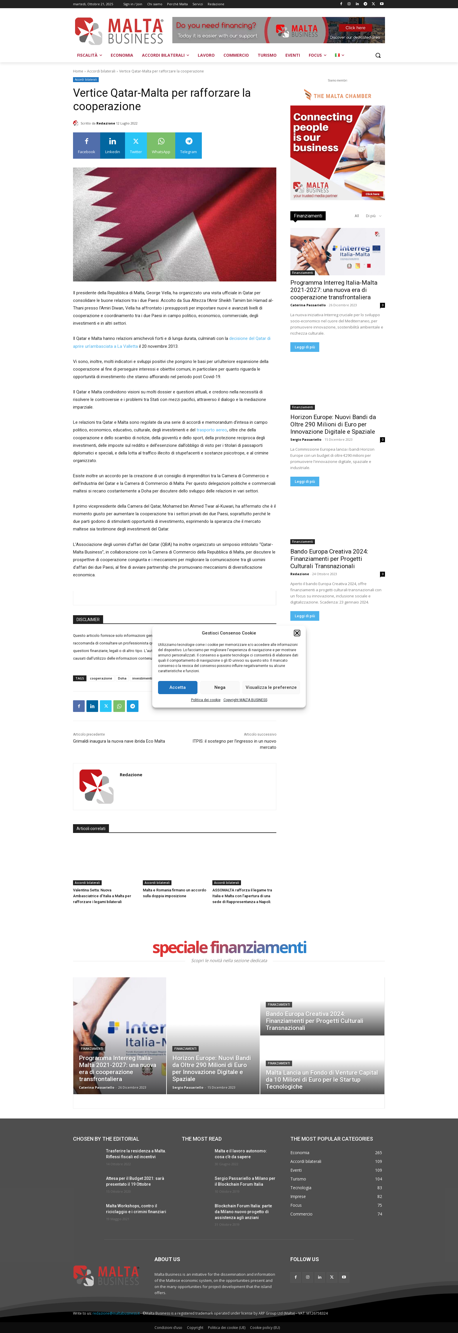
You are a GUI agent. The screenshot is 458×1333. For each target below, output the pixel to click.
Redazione (105, 123)
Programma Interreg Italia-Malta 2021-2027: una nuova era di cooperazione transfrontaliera (333, 290)
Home (78, 71)
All (357, 216)
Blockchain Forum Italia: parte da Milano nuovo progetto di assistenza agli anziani (243, 1212)
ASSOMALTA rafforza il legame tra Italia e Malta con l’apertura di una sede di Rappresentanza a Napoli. (242, 896)
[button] (297, 633)
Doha (122, 678)
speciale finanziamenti (229, 948)
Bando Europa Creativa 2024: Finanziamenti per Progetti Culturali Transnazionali (329, 559)
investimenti (142, 678)
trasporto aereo (212, 430)
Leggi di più (305, 347)
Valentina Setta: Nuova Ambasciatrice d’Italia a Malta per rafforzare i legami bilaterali (102, 896)
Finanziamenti (302, 273)
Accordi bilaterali (101, 71)
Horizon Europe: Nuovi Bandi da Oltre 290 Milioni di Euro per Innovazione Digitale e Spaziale (333, 424)
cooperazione (101, 678)
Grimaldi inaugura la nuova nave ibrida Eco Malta (119, 741)
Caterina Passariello (308, 305)
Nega (219, 687)
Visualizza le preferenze (271, 687)
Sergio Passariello (305, 439)
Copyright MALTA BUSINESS (245, 700)
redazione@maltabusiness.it (116, 1313)
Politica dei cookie (206, 700)
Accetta (177, 687)
